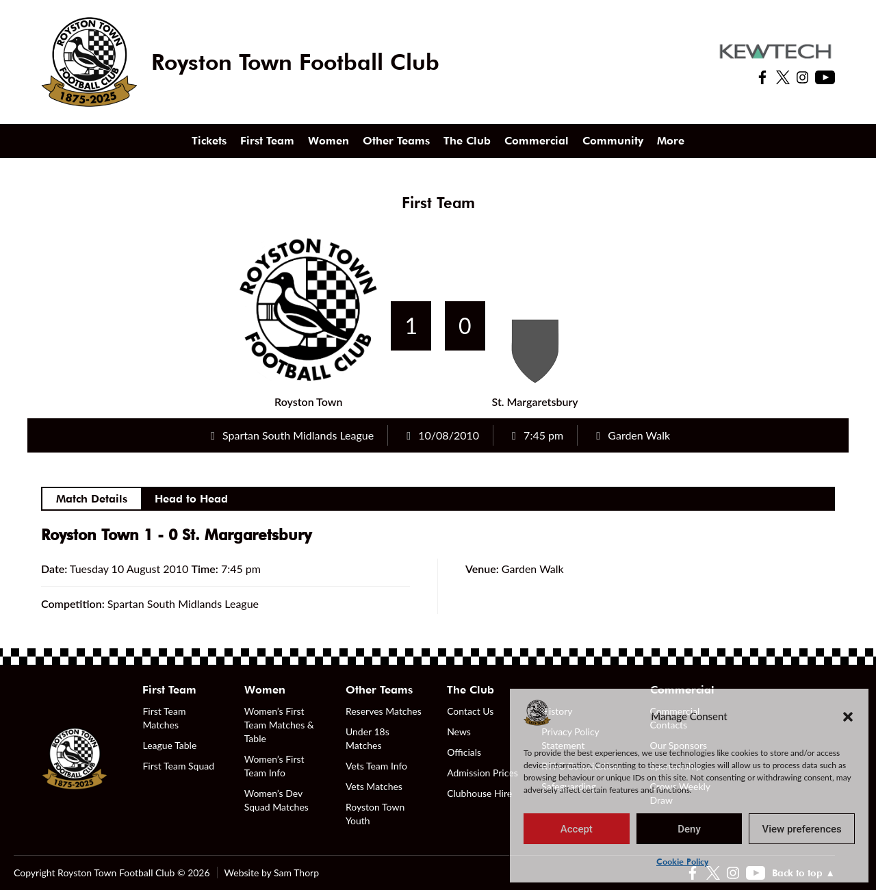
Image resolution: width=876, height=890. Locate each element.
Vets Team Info (376, 766)
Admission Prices (482, 772)
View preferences (802, 829)
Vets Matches (374, 786)
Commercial (536, 140)
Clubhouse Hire (479, 793)
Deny (689, 829)
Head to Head (191, 498)
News (459, 731)
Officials (464, 752)
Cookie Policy (682, 861)
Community (612, 140)
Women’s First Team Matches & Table (279, 724)
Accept (577, 829)
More (670, 140)
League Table (169, 745)
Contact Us (470, 711)
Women (328, 140)
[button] (848, 716)
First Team (267, 140)
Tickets (209, 140)
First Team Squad (178, 766)
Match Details (91, 498)
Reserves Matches (384, 711)
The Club (467, 140)
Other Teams (396, 140)
